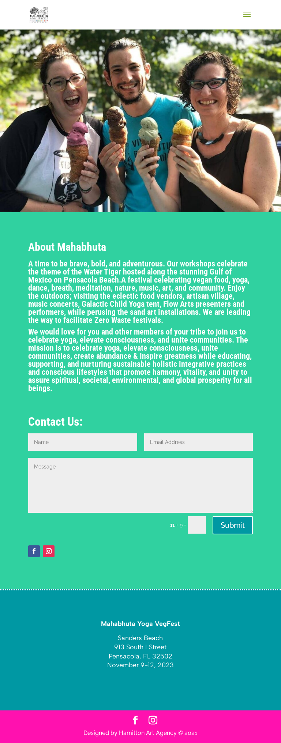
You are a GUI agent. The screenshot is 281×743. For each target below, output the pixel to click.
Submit (233, 525)
